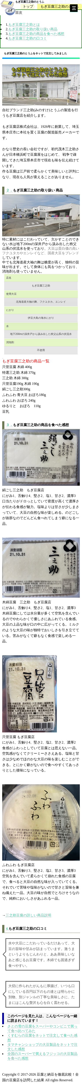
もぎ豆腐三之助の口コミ (27, 38)
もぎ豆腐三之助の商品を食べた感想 (36, 34)
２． (9, 190)
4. (7, 928)
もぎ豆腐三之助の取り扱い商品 (32, 29)
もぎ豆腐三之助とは (24, 24)
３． (9, 425)
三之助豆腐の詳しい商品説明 (28, 915)
